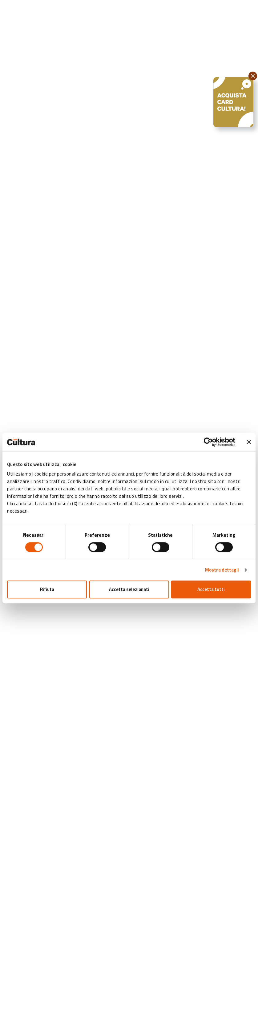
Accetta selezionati (129, 589)
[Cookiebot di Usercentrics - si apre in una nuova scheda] (208, 442)
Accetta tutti (211, 589)
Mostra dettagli (222, 569)
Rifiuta (47, 589)
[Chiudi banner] (249, 442)
